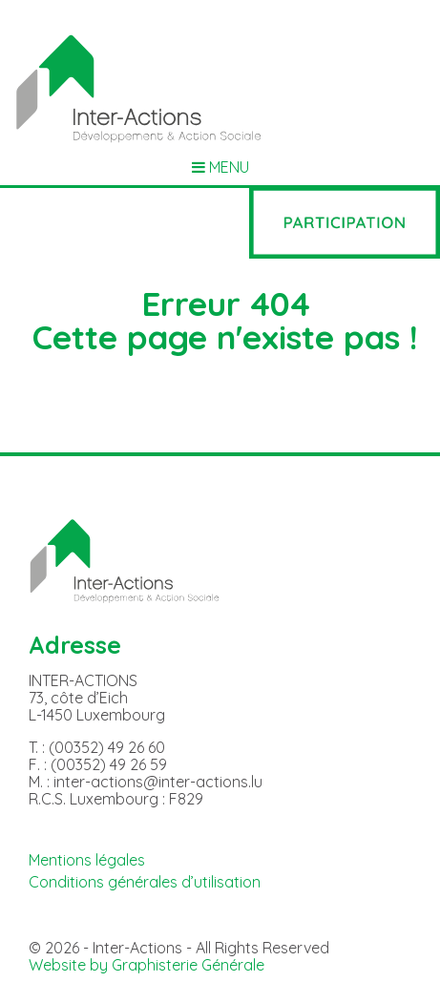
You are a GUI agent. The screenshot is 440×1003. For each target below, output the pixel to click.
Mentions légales (87, 859)
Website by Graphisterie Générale (146, 964)
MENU (220, 167)
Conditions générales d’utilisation (145, 881)
